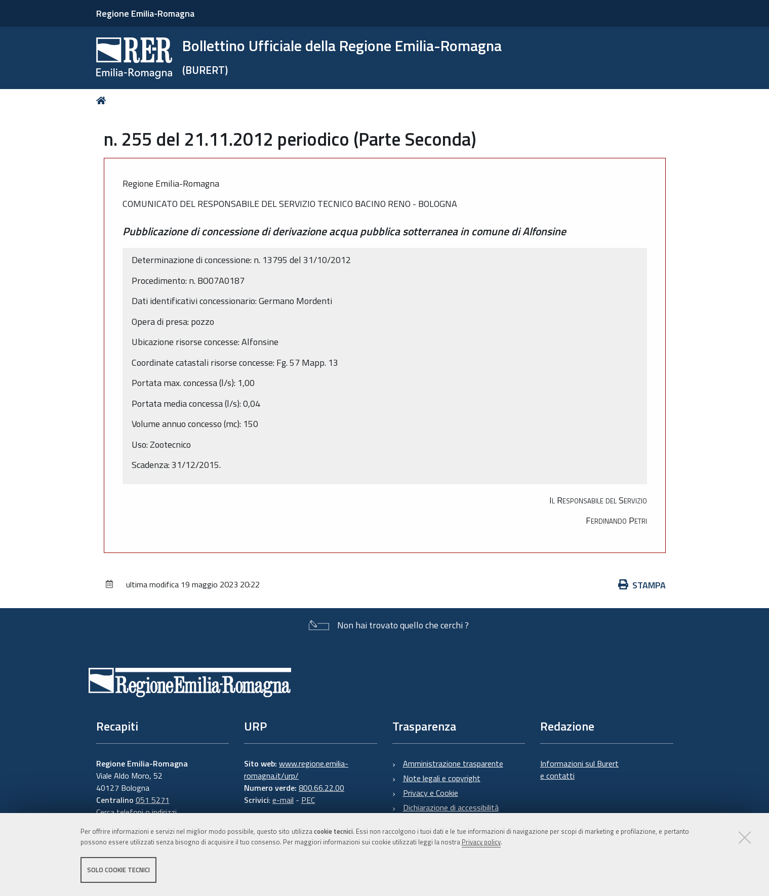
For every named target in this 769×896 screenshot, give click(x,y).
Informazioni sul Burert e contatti (579, 769)
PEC (308, 800)
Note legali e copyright (441, 778)
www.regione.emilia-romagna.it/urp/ (296, 769)
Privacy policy (481, 842)
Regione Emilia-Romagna (145, 13)
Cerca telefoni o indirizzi (136, 812)
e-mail (283, 800)
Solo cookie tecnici (118, 870)
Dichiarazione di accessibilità (451, 807)
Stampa (642, 585)
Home (103, 100)
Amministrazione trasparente (453, 763)
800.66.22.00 (321, 788)
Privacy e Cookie (430, 793)
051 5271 (153, 800)
